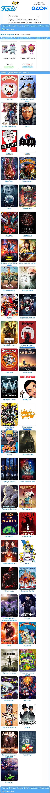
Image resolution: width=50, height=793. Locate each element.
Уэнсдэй (27, 618)
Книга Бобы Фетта (9, 345)
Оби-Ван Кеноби (27, 454)
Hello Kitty (9, 99)
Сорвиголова (9, 591)
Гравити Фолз (27, 208)
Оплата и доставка (31, 26)
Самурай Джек (27, 536)
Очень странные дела (27, 482)
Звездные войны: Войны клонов (9, 264)
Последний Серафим (9, 509)
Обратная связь (8, 29)
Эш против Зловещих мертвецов (9, 756)
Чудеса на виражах (9, 727)
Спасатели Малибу (27, 591)
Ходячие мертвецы (9, 673)
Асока (27, 126)
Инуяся (9, 318)
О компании (44, 26)
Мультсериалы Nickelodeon (27, 428)
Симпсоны (27, 564)
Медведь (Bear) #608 (9, 58)
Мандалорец (27, 372)
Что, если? (27, 700)
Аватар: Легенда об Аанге (27, 100)
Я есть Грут (9, 782)
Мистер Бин (27, 400)
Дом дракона (27, 236)
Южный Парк (27, 755)
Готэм (9, 208)
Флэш (9, 645)
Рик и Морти (9, 536)
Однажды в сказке (9, 482)
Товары (20, 26)
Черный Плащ (9, 700)
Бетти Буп (9, 154)
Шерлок (27, 727)
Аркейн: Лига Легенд (9, 126)
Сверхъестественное (9, 564)
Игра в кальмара (9, 290)
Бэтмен (27, 154)
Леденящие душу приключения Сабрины (27, 346)
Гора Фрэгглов (27, 181)
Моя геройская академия (9, 428)
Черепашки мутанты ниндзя (27, 674)
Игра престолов (27, 290)
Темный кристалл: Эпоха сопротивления (9, 619)
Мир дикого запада (9, 400)
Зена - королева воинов (27, 263)
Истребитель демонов (27, 318)
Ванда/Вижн (9, 181)
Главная (5, 26)
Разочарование (27, 509)
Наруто (9, 454)
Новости (12, 26)
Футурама (27, 645)
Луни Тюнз (9, 372)
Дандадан (9, 236)
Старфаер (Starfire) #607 (27, 58)
